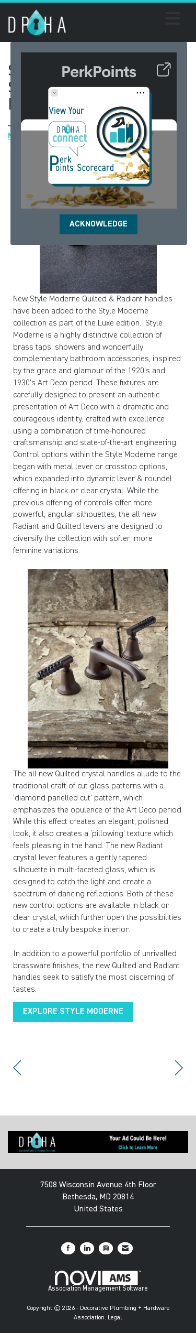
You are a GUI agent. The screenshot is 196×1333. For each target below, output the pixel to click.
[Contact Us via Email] (125, 1248)
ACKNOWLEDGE (99, 224)
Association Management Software (98, 1281)
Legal (115, 1318)
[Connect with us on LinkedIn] (87, 1248)
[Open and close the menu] (126, 20)
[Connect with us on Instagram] (106, 1248)
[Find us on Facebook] (68, 1248)
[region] (179, 1068)
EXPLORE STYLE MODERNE (73, 1011)
